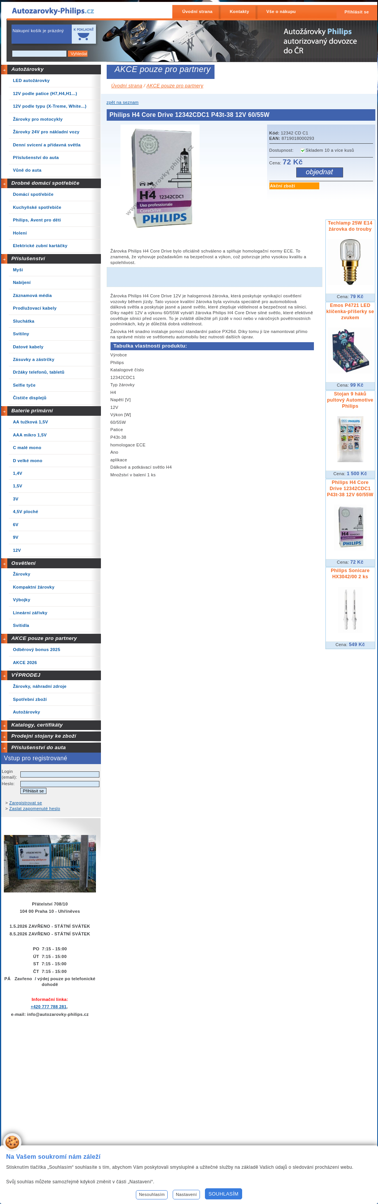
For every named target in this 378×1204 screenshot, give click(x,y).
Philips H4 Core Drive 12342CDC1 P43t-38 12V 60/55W (350, 488)
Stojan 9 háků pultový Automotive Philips (350, 400)
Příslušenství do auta (38, 747)
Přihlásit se (357, 12)
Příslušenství (28, 258)
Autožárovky (27, 69)
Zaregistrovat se (25, 802)
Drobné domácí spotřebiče (45, 183)
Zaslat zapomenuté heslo (34, 808)
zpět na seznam (123, 102)
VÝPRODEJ (25, 675)
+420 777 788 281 (48, 1006)
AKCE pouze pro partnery (44, 638)
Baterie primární (32, 410)
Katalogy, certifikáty (37, 725)
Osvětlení (23, 563)
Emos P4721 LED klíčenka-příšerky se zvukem (350, 311)
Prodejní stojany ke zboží (43, 736)
